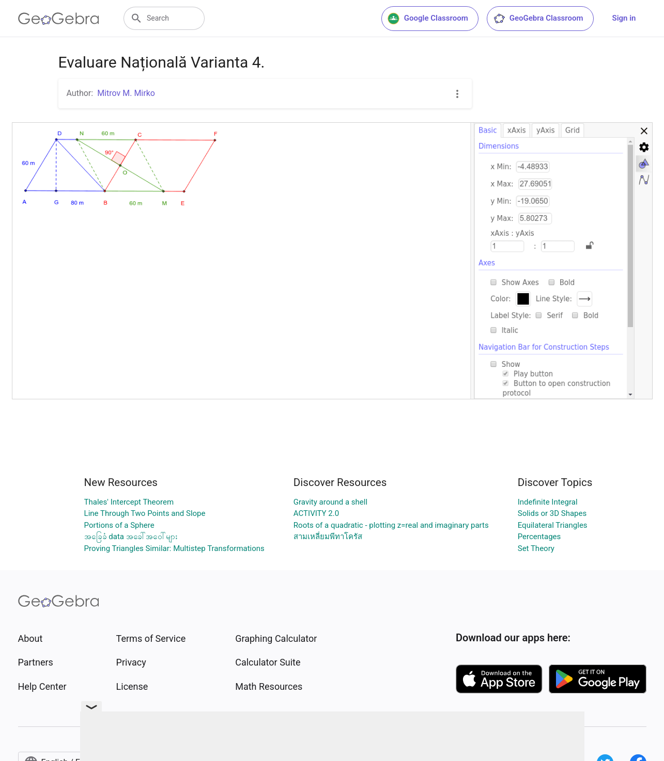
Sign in (624, 18)
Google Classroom (428, 18)
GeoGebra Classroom (538, 18)
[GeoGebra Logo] (58, 18)
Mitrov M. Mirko (126, 93)
